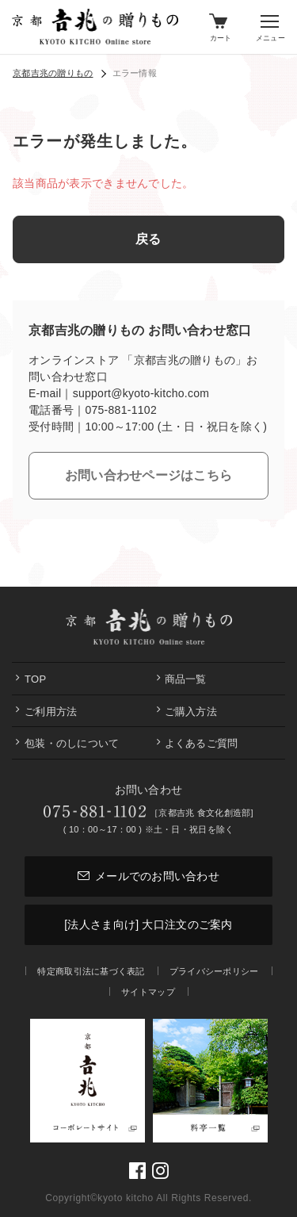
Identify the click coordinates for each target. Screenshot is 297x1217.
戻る (148, 239)
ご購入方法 (191, 712)
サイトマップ (148, 992)
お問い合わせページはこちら (149, 475)
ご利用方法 (51, 712)
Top (35, 679)
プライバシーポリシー (214, 971)
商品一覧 (186, 679)
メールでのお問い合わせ (148, 876)
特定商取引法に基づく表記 (90, 971)
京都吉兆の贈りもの (53, 73)
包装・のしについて (72, 743)
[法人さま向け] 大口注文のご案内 (148, 924)
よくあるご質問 (201, 743)
